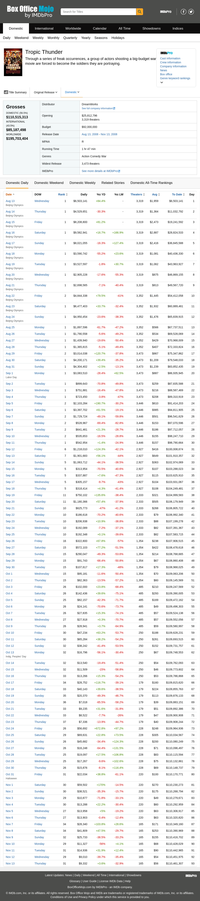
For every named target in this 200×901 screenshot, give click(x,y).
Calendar (100, 28)
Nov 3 (9, 798)
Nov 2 (9, 791)
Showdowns (151, 28)
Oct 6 (9, 606)
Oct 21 (10, 708)
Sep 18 (10, 488)
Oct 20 (10, 702)
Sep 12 (10, 449)
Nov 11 (10, 850)
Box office (166, 74)
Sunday (39, 243)
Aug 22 (10, 295)
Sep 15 (10, 468)
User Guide (90, 881)
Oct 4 (9, 593)
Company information (173, 66)
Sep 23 (10, 521)
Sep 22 (10, 514)
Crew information (170, 62)
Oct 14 (10, 662)
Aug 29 (10, 353)
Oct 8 (9, 619)
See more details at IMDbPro (101, 171)
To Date (177, 194)
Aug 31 (10, 366)
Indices (178, 28)
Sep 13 (10, 455)
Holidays (118, 38)
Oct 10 (10, 632)
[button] (176, 80)
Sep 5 (9, 403)
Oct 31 (10, 774)
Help (128, 881)
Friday (38, 222)
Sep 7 (9, 416)
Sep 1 (9, 373)
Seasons (101, 38)
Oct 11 (10, 639)
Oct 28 (10, 754)
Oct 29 (10, 761)
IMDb (116, 887)
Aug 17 (10, 243)
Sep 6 (9, 409)
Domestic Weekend (48, 183)
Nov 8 (9, 830)
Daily (7, 38)
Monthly (54, 38)
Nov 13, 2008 (109, 134)
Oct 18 (10, 689)
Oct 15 (10, 669)
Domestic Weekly (82, 183)
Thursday (40, 211)
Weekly (38, 38)
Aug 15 (10, 222)
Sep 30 (10, 567)
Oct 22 (10, 715)
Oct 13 (10, 652)
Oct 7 (9, 613)
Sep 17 (10, 482)
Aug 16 (10, 232)
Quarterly (70, 38)
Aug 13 (10, 201)
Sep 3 (9, 390)
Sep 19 (10, 495)
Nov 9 (9, 837)
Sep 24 (10, 527)
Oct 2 (9, 580)
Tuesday (40, 264)
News (163, 70)
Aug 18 (10, 253)
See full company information (98, 108)
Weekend (21, 38)
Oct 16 (10, 676)
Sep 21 (10, 508)
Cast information (170, 58)
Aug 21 (10, 285)
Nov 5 (9, 811)
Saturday (40, 232)
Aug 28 (10, 347)
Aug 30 (10, 360)
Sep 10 (10, 436)
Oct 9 (9, 626)
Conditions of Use (61, 897)
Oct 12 (10, 645)
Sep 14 (10, 462)
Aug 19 (10, 264)
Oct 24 (10, 728)
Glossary (74, 881)
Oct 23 (10, 721)
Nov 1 (9, 784)
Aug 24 (10, 316)
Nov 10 (10, 843)
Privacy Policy (87, 897)
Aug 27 (10, 340)
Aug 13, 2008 (90, 134)
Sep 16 (10, 475)
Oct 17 (10, 682)
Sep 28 (10, 554)
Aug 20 (10, 274)
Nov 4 (9, 804)
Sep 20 (10, 501)
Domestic (16, 28)
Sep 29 (10, 560)
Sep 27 (10, 547)
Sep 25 (10, 534)
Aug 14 (10, 211)
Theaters (136, 194)
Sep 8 (9, 423)
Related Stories (112, 183)
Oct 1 (9, 573)
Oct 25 (10, 735)
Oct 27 (10, 748)
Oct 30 (10, 767)
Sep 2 (9, 383)
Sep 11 (10, 442)
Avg (154, 194)
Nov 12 (10, 857)
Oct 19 (10, 695)
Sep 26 (10, 541)
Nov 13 (10, 863)
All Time (125, 28)
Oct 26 (10, 741)
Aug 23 (10, 306)
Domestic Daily (17, 183)
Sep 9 (9, 429)
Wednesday (42, 201)
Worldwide (73, 28)
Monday (39, 253)
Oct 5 (9, 600)
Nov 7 (9, 824)
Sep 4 (9, 396)
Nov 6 (9, 817)
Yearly (85, 38)
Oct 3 (9, 586)
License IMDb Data (111, 881)
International (44, 28)
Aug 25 (10, 327)
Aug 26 (10, 333)
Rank (61, 194)
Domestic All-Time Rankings (152, 183)
